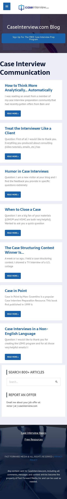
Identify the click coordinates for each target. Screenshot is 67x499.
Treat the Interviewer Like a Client (28, 130)
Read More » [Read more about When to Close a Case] (13, 233)
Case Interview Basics (33, 433)
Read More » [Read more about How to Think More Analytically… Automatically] (13, 113)
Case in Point (16, 291)
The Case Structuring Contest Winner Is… (29, 250)
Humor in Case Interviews (26, 171)
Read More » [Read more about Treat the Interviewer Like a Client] (13, 156)
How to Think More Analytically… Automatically (28, 88)
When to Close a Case (23, 209)
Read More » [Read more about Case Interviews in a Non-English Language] (13, 357)
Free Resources (34, 439)
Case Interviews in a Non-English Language (26, 331)
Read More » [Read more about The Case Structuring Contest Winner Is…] (13, 276)
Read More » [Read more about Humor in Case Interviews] (13, 194)
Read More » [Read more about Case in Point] (13, 314)
